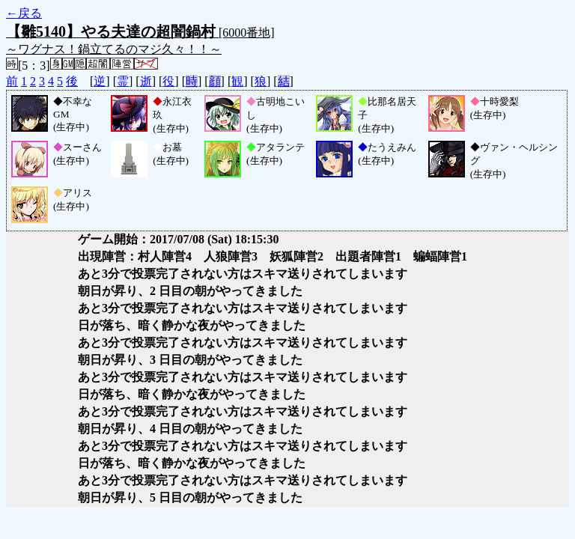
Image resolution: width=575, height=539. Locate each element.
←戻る (24, 13)
